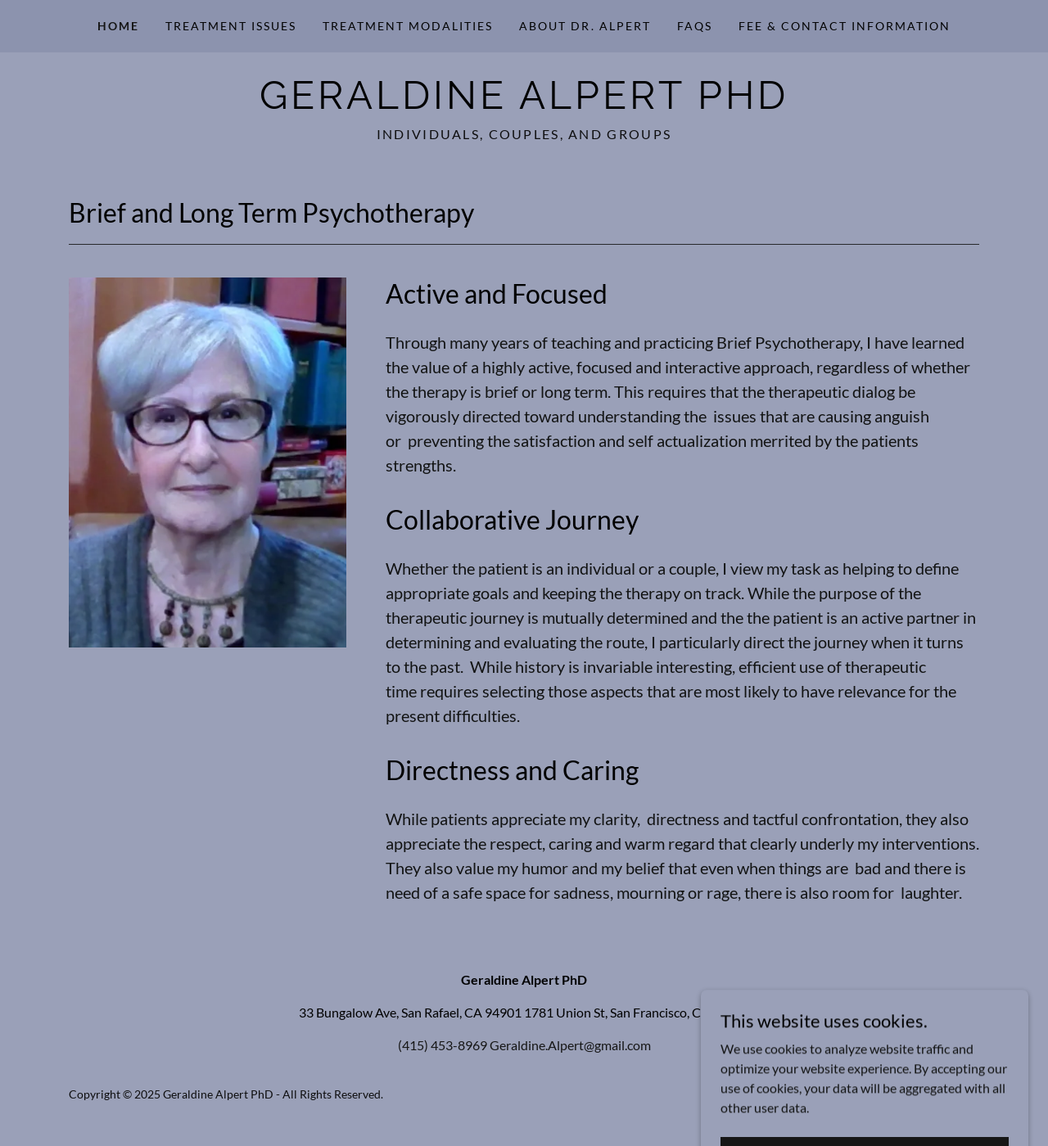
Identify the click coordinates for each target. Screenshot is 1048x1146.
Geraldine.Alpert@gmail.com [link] (570, 1045)
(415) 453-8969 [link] (442, 1045)
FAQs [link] (694, 26)
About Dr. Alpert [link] (584, 26)
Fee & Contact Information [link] (845, 26)
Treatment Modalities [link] (408, 26)
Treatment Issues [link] (230, 26)
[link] (523, 103)
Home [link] (118, 26)
